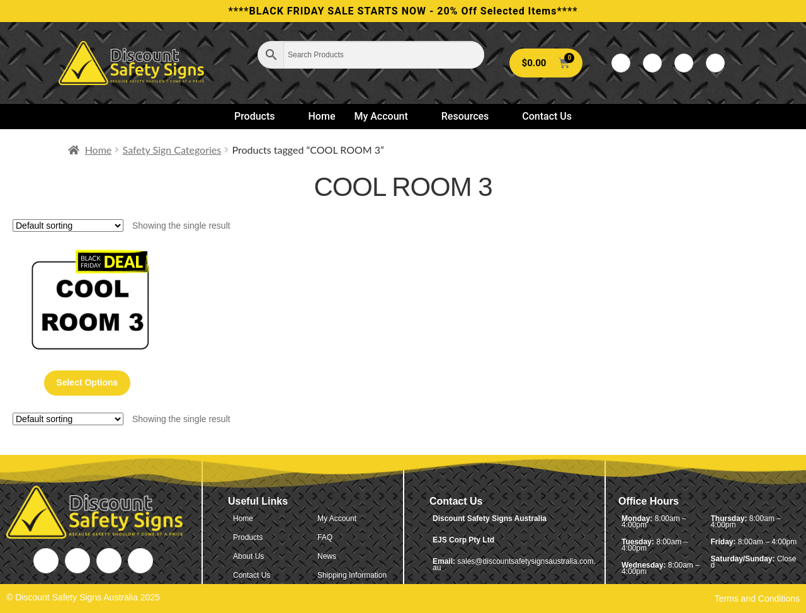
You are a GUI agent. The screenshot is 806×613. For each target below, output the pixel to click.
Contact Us (547, 116)
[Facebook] (620, 63)
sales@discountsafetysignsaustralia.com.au (514, 564)
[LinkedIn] (683, 63)
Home (322, 116)
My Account (386, 116)
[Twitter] (652, 63)
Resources (470, 116)
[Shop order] (68, 225)
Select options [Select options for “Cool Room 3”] (87, 382)
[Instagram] (715, 63)
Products (260, 116)
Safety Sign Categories (172, 150)
